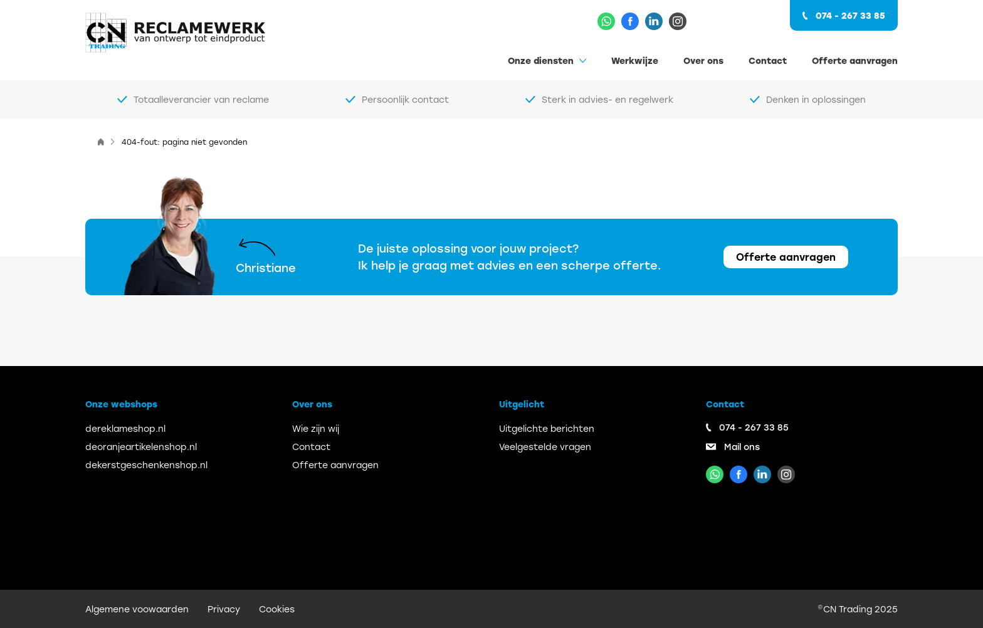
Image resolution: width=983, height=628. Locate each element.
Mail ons (742, 447)
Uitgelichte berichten (546, 428)
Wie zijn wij (315, 428)
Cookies (277, 609)
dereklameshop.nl (125, 428)
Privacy (224, 609)
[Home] (101, 141)
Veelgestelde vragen (545, 447)
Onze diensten (541, 60)
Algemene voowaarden (137, 609)
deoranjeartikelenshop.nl (141, 447)
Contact (768, 60)
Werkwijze (634, 60)
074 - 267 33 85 (850, 15)
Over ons (703, 60)
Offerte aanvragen (855, 60)
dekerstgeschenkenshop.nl (146, 465)
